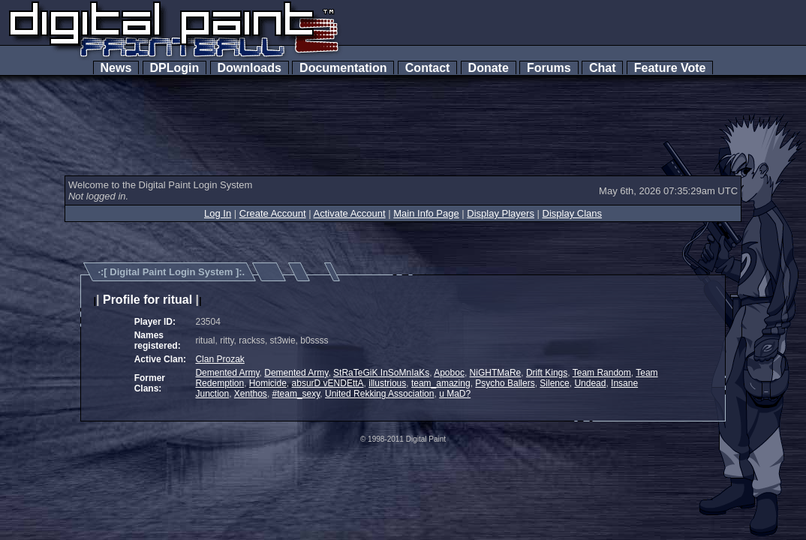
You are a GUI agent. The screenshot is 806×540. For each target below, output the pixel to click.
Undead (590, 383)
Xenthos (250, 393)
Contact (427, 68)
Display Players (500, 213)
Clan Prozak (219, 359)
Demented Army (227, 373)
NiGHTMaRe (496, 373)
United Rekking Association (379, 393)
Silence (554, 383)
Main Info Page (426, 213)
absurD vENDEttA (328, 383)
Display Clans (572, 213)
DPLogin (174, 68)
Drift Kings (546, 373)
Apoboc (449, 373)
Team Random (602, 373)
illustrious (387, 383)
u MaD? (455, 393)
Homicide (268, 383)
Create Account (272, 213)
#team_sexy (296, 393)
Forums (548, 68)
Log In (217, 213)
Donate (489, 68)
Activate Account (350, 213)
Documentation (343, 68)
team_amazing (441, 383)
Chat (602, 68)
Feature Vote (670, 68)
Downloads (249, 68)
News (116, 68)
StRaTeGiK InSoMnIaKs (381, 373)
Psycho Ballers (504, 383)
